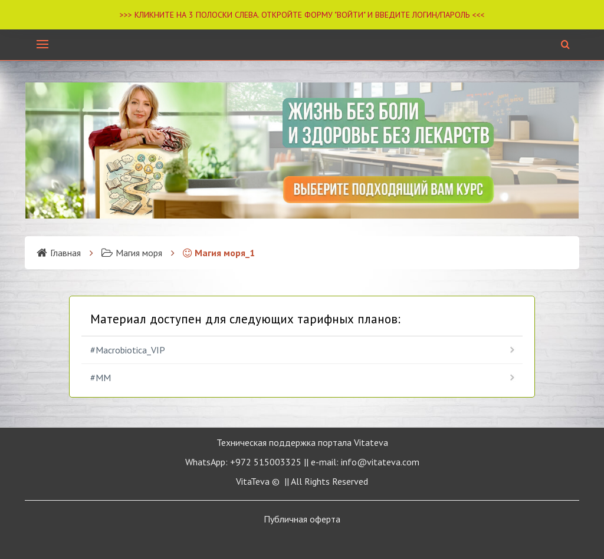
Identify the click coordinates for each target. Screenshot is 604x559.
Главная (59, 253)
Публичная (302, 519)
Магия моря (131, 253)
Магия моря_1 (219, 253)
